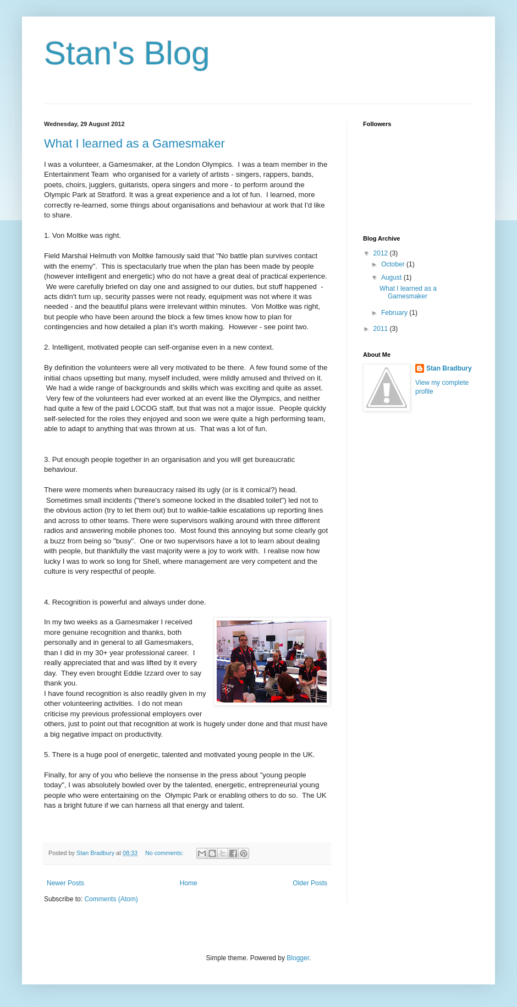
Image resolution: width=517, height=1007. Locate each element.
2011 (381, 329)
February (395, 313)
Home (188, 883)
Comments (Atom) (111, 899)
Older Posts (310, 883)
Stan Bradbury (449, 368)
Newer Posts (65, 883)
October (393, 264)
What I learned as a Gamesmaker (134, 143)
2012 (381, 253)
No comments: (165, 853)
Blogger (298, 958)
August (392, 277)
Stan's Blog (127, 53)
